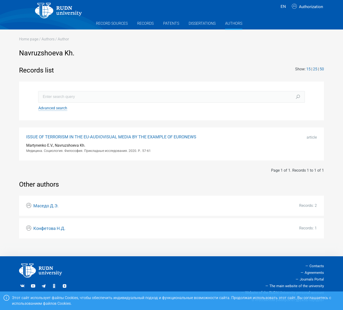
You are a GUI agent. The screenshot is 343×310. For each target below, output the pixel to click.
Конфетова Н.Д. (49, 236)
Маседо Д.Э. (46, 214)
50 (322, 77)
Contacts (316, 266)
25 (315, 77)
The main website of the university (296, 286)
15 (308, 77)
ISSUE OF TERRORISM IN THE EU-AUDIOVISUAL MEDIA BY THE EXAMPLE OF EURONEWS (111, 145)
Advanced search (52, 116)
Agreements (314, 273)
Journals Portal (312, 279)
